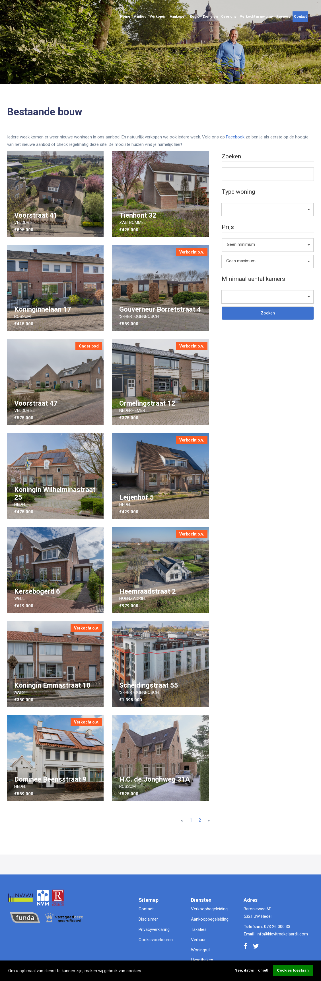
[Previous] (182, 820)
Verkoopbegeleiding (209, 908)
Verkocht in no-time (256, 17)
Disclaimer (148, 919)
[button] (144, 971)
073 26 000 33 (277, 926)
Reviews (283, 17)
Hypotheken (202, 959)
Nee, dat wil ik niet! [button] (251, 970)
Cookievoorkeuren (156, 939)
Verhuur (198, 939)
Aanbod (140, 17)
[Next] (208, 820)
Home (125, 17)
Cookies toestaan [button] (293, 970)
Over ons (228, 17)
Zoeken (268, 313)
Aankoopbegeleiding (210, 919)
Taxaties (199, 929)
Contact (300, 17)
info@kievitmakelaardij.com (282, 934)
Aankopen (178, 17)
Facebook (235, 137)
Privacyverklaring (154, 929)
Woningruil (200, 950)
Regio (194, 17)
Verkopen (158, 17)
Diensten (210, 17)
